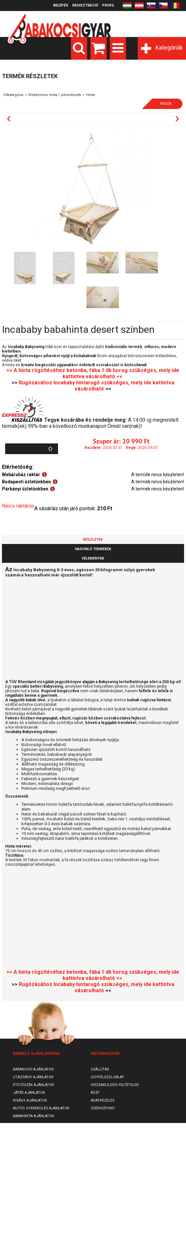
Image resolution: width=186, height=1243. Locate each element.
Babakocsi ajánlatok (33, 1069)
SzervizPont (103, 1108)
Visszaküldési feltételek (115, 1085)
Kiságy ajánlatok (30, 1100)
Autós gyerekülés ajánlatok (41, 1108)
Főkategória (13, 95)
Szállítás (100, 1069)
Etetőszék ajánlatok (33, 1085)
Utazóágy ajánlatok (33, 1077)
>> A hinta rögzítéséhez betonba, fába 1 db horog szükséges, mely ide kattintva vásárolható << (92, 373)
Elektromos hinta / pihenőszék (55, 95)
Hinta (90, 95)
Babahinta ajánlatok (33, 1116)
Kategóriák (169, 47)
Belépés (60, 5)
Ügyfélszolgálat (107, 1077)
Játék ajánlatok (29, 1093)
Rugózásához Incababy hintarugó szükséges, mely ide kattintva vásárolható (96, 386)
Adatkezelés (102, 1100)
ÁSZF (95, 1093)
